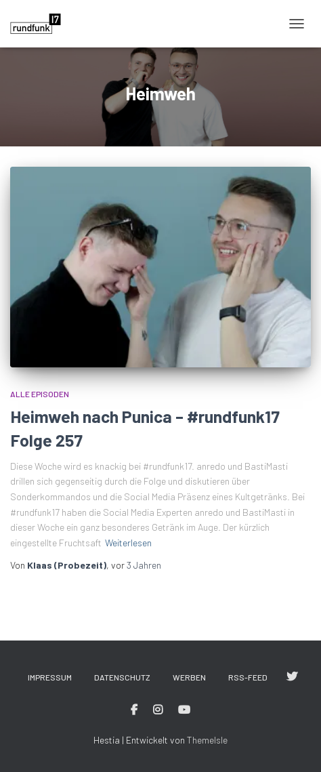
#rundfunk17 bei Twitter (292, 677)
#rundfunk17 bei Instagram (157, 710)
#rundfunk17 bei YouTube (184, 710)
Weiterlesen (128, 542)
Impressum (50, 677)
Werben (189, 677)
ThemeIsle (207, 740)
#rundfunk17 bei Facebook (134, 710)
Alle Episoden (39, 394)
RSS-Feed (248, 677)
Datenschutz (122, 677)
